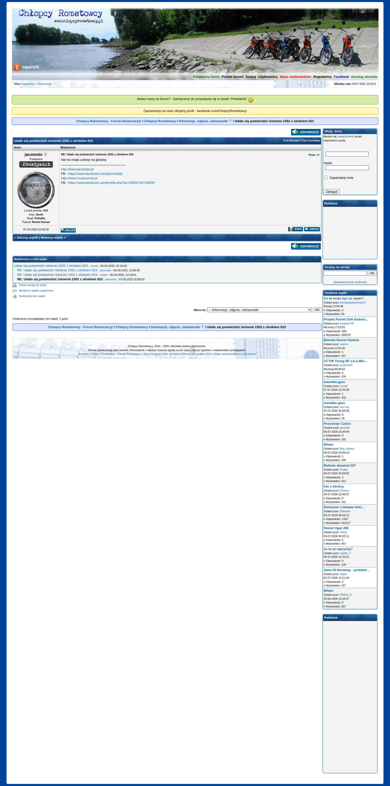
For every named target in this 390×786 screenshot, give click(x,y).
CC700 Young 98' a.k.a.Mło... (345, 361)
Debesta (345, 511)
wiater (343, 574)
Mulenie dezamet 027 (340, 465)
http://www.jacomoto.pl (77, 169)
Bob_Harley (347, 448)
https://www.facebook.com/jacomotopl (95, 174)
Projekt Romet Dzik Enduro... (346, 319)
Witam (328, 444)
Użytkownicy (268, 77)
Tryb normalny (310, 140)
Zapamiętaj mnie (339, 178)
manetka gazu (334, 382)
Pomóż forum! (232, 77)
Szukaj (251, 77)
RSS (209, 353)
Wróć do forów (171, 353)
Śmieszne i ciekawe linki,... (344, 507)
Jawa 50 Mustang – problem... (347, 570)
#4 (317, 154)
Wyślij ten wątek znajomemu (36, 290)
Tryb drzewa (291, 140)
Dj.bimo (344, 490)
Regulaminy (322, 77)
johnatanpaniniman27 (353, 302)
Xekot (343, 532)
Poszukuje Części (337, 423)
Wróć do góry (152, 353)
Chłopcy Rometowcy (160, 121)
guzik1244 (346, 365)
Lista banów (248, 353)
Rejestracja (44, 84)
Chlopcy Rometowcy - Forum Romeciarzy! (108, 121)
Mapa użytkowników (226, 353)
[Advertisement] (187, 290)
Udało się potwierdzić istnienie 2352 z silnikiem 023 (51, 266)
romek (94, 265)
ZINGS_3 (345, 594)
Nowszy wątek (52, 237)
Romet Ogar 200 (336, 528)
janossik (345, 427)
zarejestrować (345, 136)
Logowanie (28, 84)
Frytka (344, 469)
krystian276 (347, 323)
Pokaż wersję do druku (33, 285)
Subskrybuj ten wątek (32, 296)
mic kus (344, 406)
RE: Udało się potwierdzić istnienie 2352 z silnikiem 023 (57, 270)
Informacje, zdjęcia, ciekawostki (203, 121)
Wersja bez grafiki (193, 353)
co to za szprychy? (338, 549)
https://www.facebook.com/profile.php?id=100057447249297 (111, 183)
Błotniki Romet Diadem (341, 340)
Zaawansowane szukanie (350, 282)
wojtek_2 (345, 553)
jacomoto (105, 270)
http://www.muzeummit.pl (79, 178)
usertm (344, 344)
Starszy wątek (27, 237)
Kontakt (83, 353)
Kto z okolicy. (334, 486)
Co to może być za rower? (344, 298)
